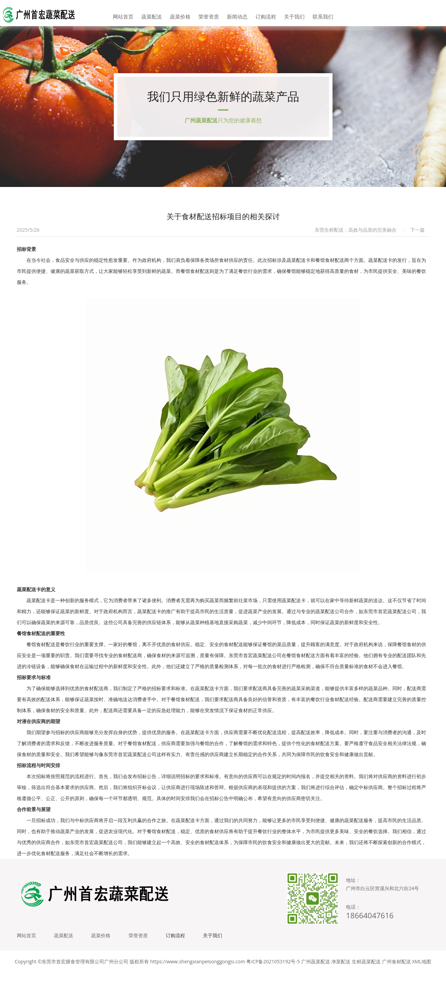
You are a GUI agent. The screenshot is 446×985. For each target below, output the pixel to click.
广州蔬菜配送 (315, 974)
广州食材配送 (396, 974)
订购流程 (262, 13)
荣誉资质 (210, 13)
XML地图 (421, 974)
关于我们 (288, 13)
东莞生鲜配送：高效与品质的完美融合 (355, 238)
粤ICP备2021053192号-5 (273, 974)
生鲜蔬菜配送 (366, 974)
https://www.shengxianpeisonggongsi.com (197, 974)
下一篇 (417, 238)
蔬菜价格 (184, 13)
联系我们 (314, 13)
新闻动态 (236, 13)
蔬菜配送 (157, 13)
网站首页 (132, 13)
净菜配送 (340, 974)
